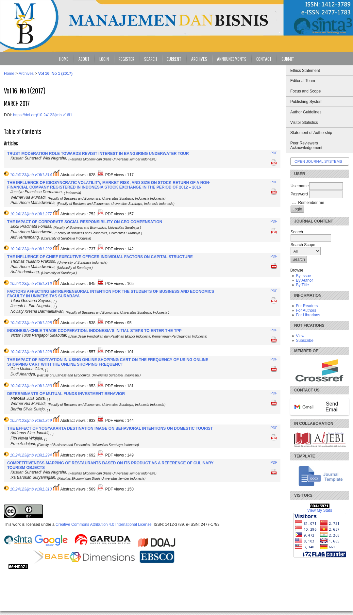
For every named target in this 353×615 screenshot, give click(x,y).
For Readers (307, 306)
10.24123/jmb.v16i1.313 (31, 489)
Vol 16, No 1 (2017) (55, 73)
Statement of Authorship (311, 132)
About (84, 59)
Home (64, 59)
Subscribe (304, 340)
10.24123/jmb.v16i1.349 (31, 420)
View (300, 336)
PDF (274, 153)
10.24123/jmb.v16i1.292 (31, 249)
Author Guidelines (305, 112)
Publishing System (306, 101)
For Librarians (308, 315)
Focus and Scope (305, 91)
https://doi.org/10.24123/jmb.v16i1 (42, 115)
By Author (304, 280)
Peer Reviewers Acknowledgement (306, 145)
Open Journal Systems (318, 161)
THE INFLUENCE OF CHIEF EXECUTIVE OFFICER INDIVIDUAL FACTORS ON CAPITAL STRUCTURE (100, 257)
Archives (199, 59)
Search (150, 59)
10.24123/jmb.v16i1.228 (31, 352)
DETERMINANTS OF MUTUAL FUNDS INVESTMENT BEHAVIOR (66, 393)
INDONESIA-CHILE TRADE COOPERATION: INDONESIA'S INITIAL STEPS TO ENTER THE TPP (94, 330)
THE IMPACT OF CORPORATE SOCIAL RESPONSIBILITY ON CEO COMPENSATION (84, 222)
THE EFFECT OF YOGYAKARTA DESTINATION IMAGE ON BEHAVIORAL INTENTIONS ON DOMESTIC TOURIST (110, 428)
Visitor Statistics (304, 122)
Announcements (231, 59)
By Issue (303, 276)
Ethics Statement (305, 70)
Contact (264, 59)
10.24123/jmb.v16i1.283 (31, 386)
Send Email (316, 406)
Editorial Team (302, 80)
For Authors (306, 310)
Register (126, 59)
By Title (302, 285)
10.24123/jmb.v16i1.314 (31, 175)
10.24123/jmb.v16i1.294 (31, 455)
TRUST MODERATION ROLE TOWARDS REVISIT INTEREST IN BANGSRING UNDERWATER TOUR (98, 153)
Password (299, 194)
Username (300, 186)
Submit (287, 59)
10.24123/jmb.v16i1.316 (31, 283)
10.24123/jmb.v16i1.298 (31, 323)
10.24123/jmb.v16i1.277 (31, 214)
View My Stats (319, 510)
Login (104, 59)
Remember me (311, 202)
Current (174, 59)
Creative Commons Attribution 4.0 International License (104, 524)
